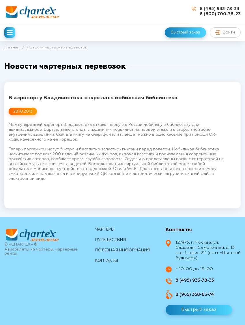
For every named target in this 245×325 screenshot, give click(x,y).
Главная (11, 47)
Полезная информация (122, 250)
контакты (106, 261)
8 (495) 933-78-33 (219, 9)
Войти (225, 32)
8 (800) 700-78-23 (220, 14)
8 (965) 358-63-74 (194, 294)
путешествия (110, 240)
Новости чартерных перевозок (57, 47)
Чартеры (105, 229)
